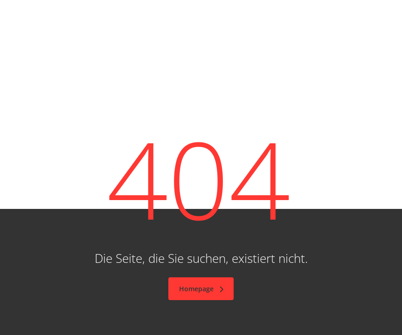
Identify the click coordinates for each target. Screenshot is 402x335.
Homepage (202, 288)
